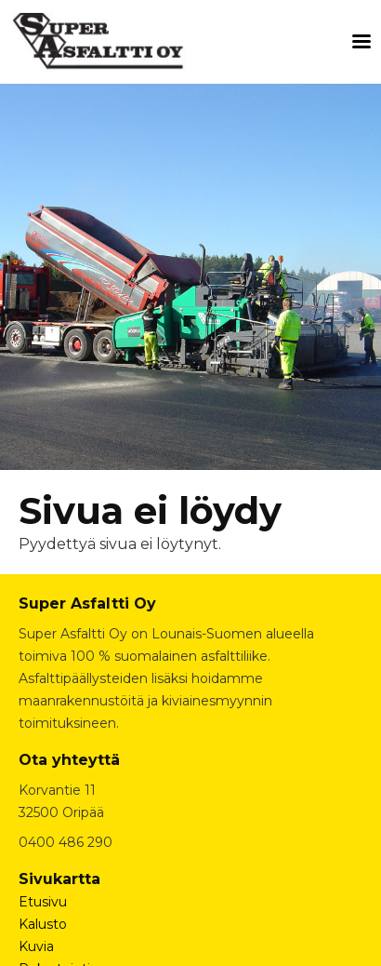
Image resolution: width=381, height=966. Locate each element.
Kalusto (43, 924)
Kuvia (36, 946)
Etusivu (43, 901)
